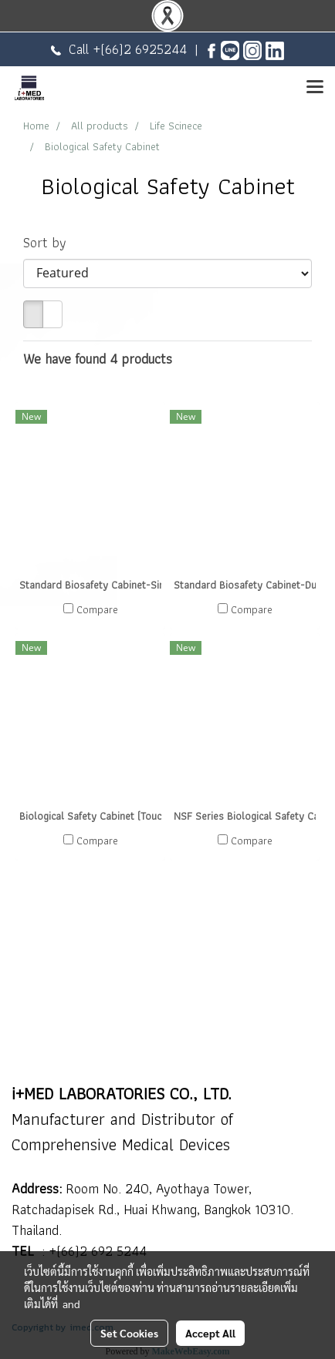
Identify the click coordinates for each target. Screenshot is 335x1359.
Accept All (210, 1333)
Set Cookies (129, 1333)
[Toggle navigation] (315, 88)
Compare (97, 609)
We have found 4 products (97, 358)
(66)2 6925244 (143, 49)
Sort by (50, 242)
